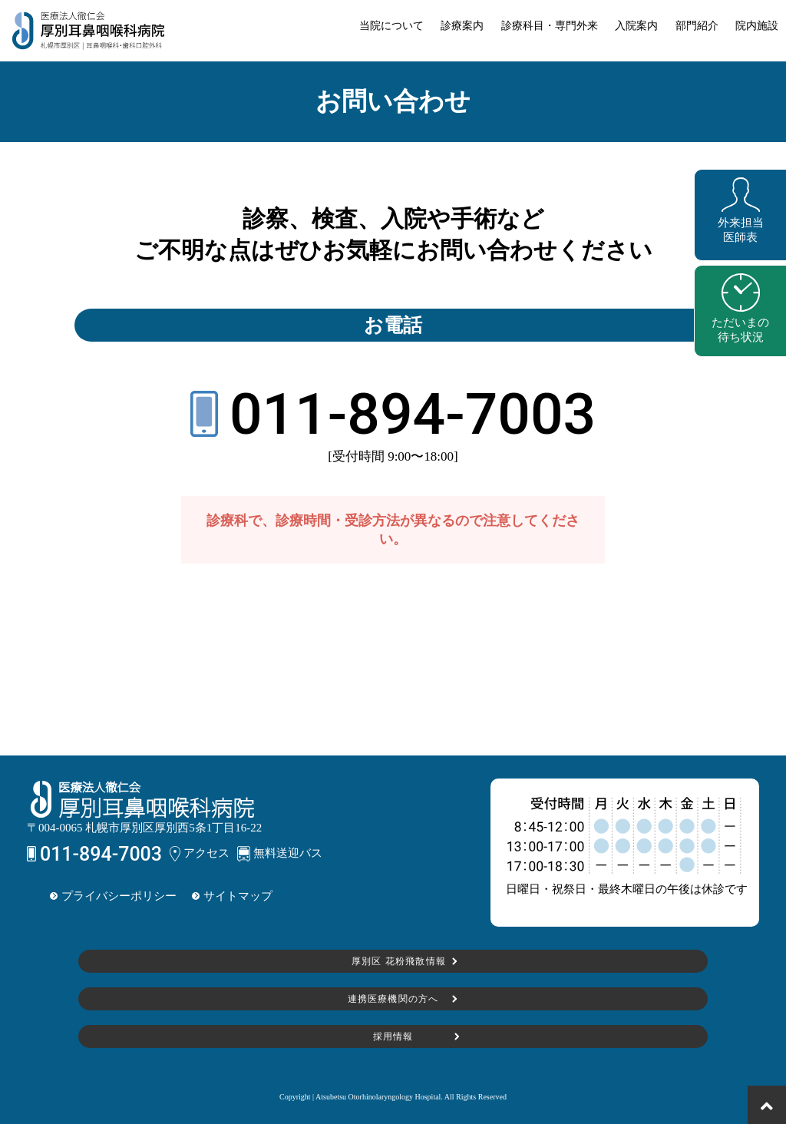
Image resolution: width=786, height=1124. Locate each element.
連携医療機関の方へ (393, 998)
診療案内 (462, 25)
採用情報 (393, 1036)
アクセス (200, 853)
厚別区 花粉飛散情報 (397, 961)
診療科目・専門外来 (549, 25)
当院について (391, 25)
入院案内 (636, 25)
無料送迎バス (279, 853)
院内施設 (756, 25)
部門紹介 (696, 25)
